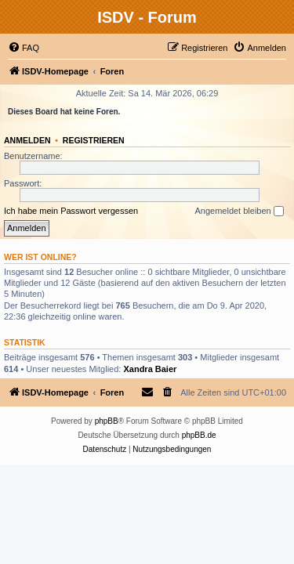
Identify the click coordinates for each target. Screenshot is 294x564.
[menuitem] (23, 47)
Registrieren (94, 140)
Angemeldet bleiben (238, 211)
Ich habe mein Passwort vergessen (71, 210)
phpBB (106, 421)
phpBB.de (199, 435)
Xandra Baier (149, 369)
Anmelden (27, 140)
